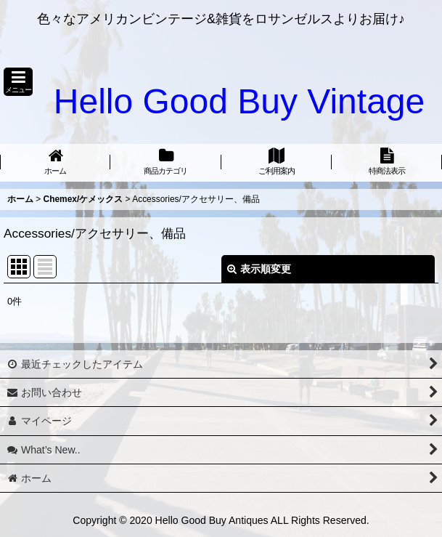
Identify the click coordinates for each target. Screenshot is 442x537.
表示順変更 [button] (259, 269)
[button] (18, 82)
